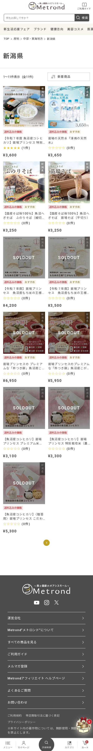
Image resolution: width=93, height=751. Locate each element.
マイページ (23, 744)
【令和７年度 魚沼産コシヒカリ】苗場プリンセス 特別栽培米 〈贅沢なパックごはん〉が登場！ (23, 140)
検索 (82, 17)
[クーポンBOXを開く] (83, 725)
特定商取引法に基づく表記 (42, 715)
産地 (16, 38)
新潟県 (51, 39)
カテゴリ (69, 744)
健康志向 (56, 29)
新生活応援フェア (17, 29)
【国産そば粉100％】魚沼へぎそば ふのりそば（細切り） (24, 216)
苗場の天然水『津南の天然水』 (67, 140)
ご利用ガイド (84, 6)
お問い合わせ (17, 702)
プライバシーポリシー (22, 722)
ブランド (40, 29)
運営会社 (14, 618)
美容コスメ (75, 29)
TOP (6, 38)
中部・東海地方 (33, 38)
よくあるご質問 (19, 690)
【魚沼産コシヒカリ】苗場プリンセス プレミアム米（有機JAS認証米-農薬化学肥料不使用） (23, 441)
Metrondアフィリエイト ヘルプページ (36, 678)
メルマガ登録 (17, 666)
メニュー (8, 744)
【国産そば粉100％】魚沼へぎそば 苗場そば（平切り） (69, 215)
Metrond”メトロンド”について (31, 630)
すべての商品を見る (22, 642)
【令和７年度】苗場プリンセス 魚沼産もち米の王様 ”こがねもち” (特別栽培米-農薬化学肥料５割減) (68, 291)
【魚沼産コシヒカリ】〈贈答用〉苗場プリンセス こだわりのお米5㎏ (23, 516)
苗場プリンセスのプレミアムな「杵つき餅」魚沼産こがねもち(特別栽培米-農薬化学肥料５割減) (69, 366)
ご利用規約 (15, 715)
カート (85, 744)
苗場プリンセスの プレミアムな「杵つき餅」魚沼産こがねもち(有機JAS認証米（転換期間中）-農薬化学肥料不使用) (23, 366)
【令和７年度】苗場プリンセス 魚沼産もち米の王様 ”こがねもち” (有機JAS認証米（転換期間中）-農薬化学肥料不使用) (23, 291)
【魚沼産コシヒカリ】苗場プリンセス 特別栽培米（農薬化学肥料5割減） (68, 441)
